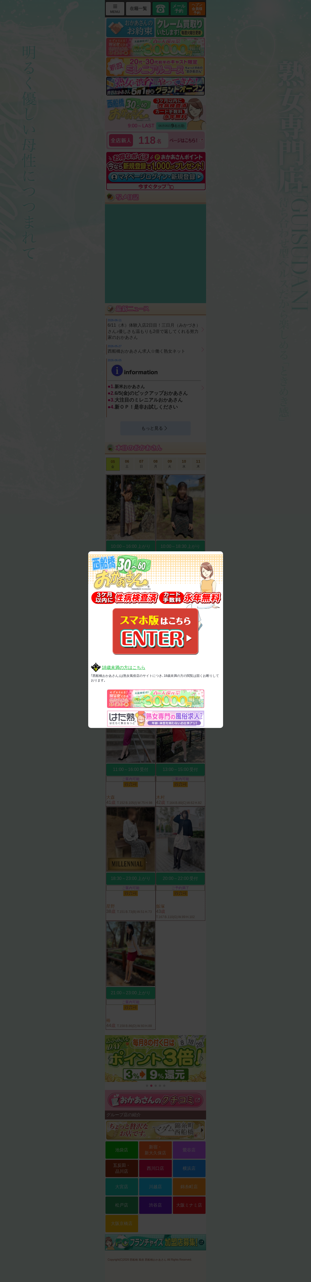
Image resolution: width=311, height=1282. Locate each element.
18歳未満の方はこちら (123, 667)
